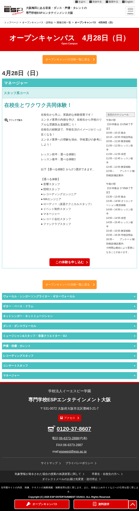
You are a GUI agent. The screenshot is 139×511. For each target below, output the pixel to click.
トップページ (11, 22)
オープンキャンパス (44, 504)
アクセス (69, 417)
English (129, 2)
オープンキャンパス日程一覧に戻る (67, 59)
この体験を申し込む (69, 262)
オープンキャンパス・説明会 (37, 22)
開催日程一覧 (64, 22)
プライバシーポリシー (79, 463)
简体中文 (97, 2)
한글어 (81, 2)
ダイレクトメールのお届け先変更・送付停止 (69, 479)
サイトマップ (49, 463)
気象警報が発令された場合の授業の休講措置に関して (48, 473)
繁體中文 (113, 2)
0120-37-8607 (74, 429)
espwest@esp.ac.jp (73, 451)
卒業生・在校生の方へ (105, 473)
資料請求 (103, 504)
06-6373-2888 (69, 438)
